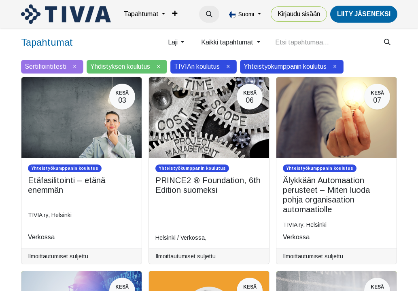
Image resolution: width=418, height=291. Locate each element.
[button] (209, 14)
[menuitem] (144, 14)
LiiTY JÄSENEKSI (363, 14)
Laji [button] (173, 42)
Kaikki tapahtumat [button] (228, 42)
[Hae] (387, 42)
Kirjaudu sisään (299, 14)
